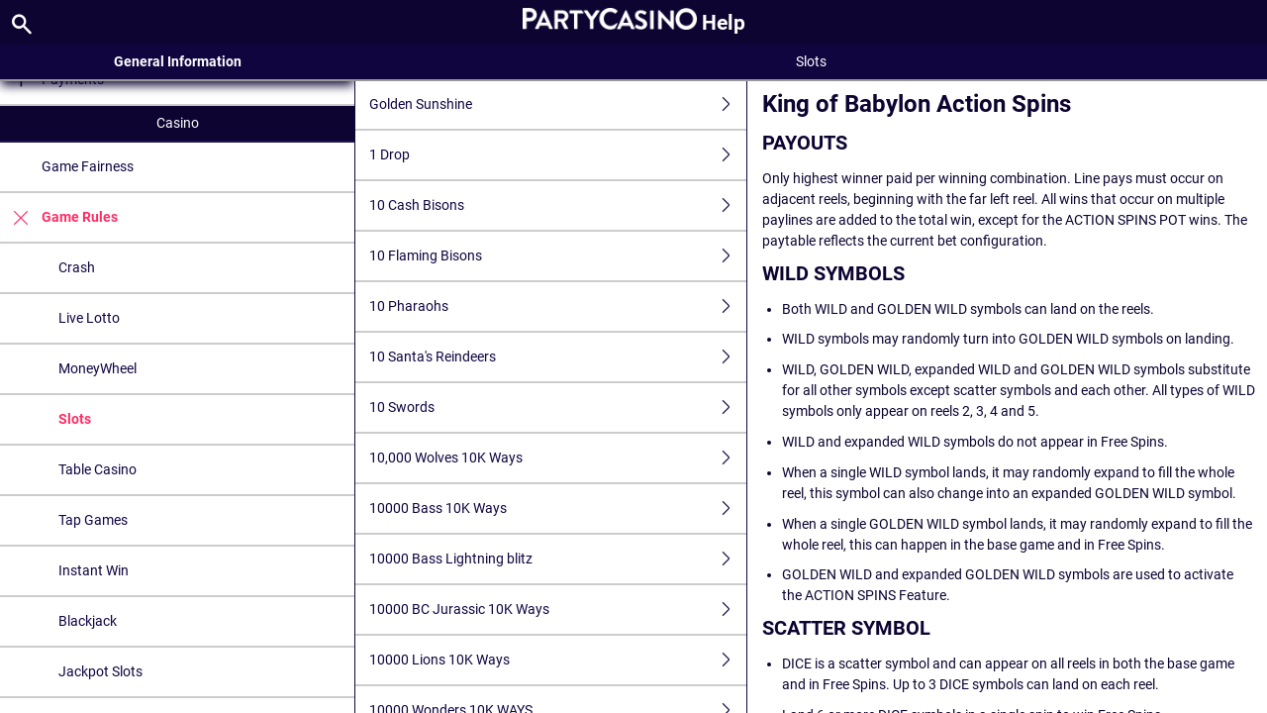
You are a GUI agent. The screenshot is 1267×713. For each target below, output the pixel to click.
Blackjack (87, 621)
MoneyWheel (97, 368)
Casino (177, 123)
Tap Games (93, 520)
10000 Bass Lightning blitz (557, 559)
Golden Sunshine (557, 104)
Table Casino (97, 469)
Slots (74, 419)
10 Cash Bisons (557, 205)
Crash (76, 267)
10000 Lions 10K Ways (557, 660)
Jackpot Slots (100, 671)
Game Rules (59, 217)
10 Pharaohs (557, 306)
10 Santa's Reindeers (557, 357)
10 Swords (557, 407)
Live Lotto (89, 318)
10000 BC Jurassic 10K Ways (557, 609)
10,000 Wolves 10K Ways (557, 458)
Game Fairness (88, 166)
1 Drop (557, 155)
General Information (178, 61)
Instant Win (93, 570)
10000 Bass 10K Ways (557, 508)
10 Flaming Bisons (557, 256)
